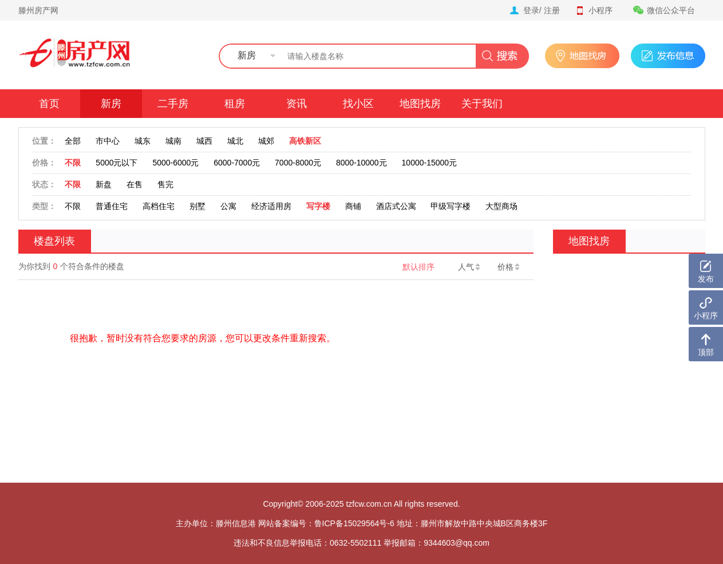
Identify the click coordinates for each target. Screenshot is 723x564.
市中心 (108, 140)
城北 (235, 140)
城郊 (266, 140)
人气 (469, 266)
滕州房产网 (38, 10)
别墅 (197, 206)
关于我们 (482, 103)
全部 (73, 140)
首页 (49, 103)
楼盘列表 (54, 241)
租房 (234, 103)
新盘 (104, 184)
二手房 (172, 103)
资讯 (296, 103)
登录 (531, 10)
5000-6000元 (175, 162)
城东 (143, 140)
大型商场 (501, 206)
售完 (165, 184)
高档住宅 (159, 206)
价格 (508, 266)
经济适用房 (271, 206)
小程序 (594, 10)
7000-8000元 (298, 162)
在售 (135, 184)
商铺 (353, 206)
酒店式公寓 (396, 206)
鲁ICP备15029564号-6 (354, 523)
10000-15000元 (429, 162)
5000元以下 (116, 162)
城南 (173, 140)
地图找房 (420, 103)
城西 (204, 140)
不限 (73, 162)
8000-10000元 (361, 162)
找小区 (358, 103)
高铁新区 (305, 140)
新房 (111, 103)
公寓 (228, 206)
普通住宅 (112, 206)
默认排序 (418, 266)
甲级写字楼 (450, 206)
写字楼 (318, 206)
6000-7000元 (237, 162)
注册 (552, 10)
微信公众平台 (664, 10)
